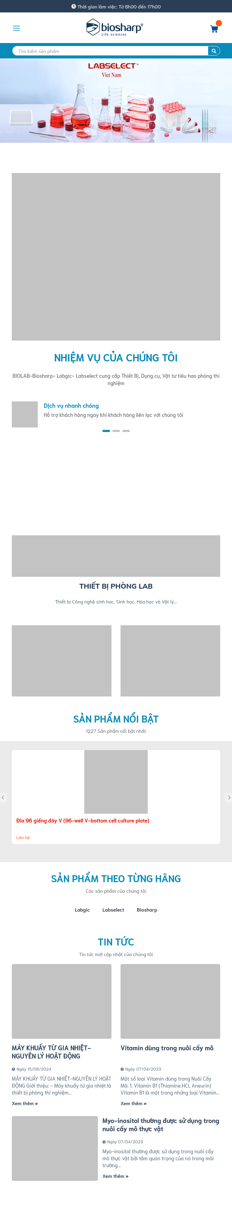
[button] (106, 431)
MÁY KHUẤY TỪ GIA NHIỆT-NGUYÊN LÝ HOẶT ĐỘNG (51, 1053)
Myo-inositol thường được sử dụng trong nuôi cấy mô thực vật (160, 1125)
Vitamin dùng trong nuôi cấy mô (167, 1049)
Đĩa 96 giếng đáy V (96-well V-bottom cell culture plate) (82, 820)
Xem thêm (25, 1104)
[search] (116, 50)
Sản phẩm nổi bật (116, 718)
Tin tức (116, 942)
